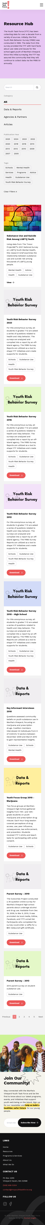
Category (8, 96)
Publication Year (11, 134)
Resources (7, 1151)
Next (41, 1017)
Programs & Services (12, 1156)
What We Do (8, 1164)
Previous (6, 1017)
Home (5, 1147)
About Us (7, 1160)
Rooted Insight (30, 1218)
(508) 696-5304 (10, 1185)
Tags (6, 163)
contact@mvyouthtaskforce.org (17, 1189)
